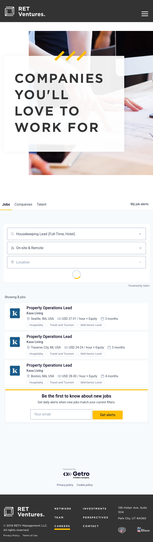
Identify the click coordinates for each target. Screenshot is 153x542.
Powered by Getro (139, 285)
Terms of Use (30, 535)
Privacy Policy (11, 535)
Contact (91, 526)
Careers (62, 526)
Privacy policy (65, 485)
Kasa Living (37, 315)
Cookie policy (85, 485)
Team (59, 517)
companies (27, 204)
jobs (7, 204)
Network (62, 508)
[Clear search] (140, 234)
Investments (95, 508)
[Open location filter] (140, 262)
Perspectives (95, 517)
